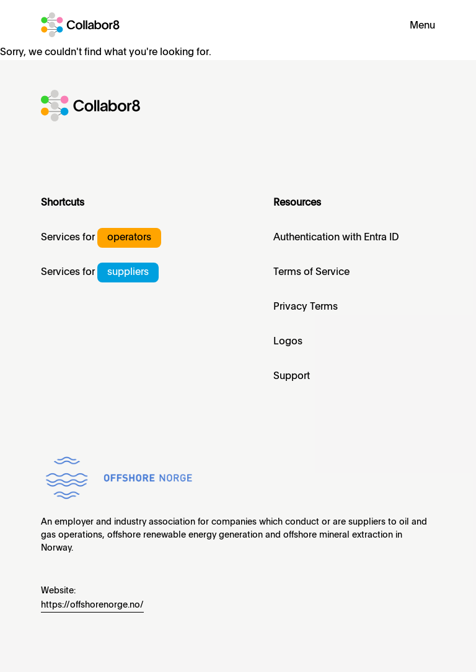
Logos (287, 342)
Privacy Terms (305, 307)
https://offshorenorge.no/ (92, 605)
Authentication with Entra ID (336, 238)
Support (291, 377)
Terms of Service (311, 272)
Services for (101, 237)
